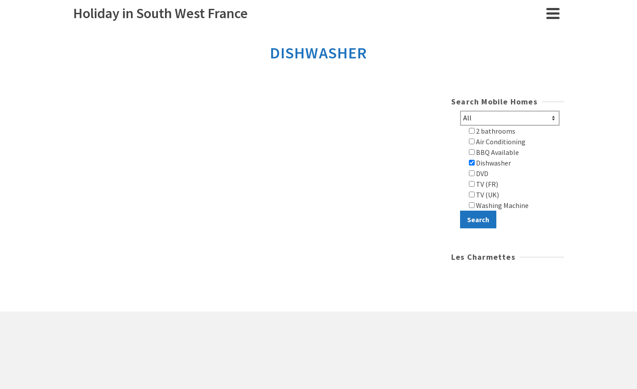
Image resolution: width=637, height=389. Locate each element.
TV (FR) (483, 184)
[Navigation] (553, 13)
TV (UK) (484, 194)
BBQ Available (494, 152)
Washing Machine (499, 205)
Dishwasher (490, 162)
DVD (478, 173)
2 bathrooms (492, 131)
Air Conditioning (497, 141)
